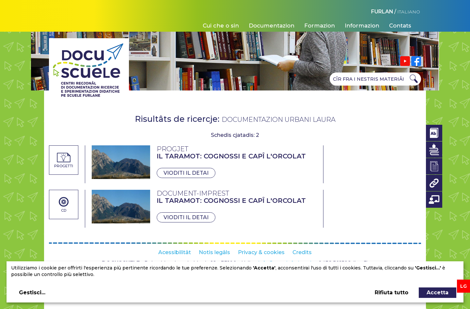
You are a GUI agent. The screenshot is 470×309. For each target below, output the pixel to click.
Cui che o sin (221, 25)
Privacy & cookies (261, 252)
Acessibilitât (174, 252)
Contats (400, 25)
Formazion (319, 25)
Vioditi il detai (186, 173)
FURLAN (382, 11)
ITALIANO (408, 12)
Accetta (437, 292)
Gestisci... (32, 292)
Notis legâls (214, 252)
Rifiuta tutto (391, 292)
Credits (302, 252)
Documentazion (271, 25)
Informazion (362, 25)
